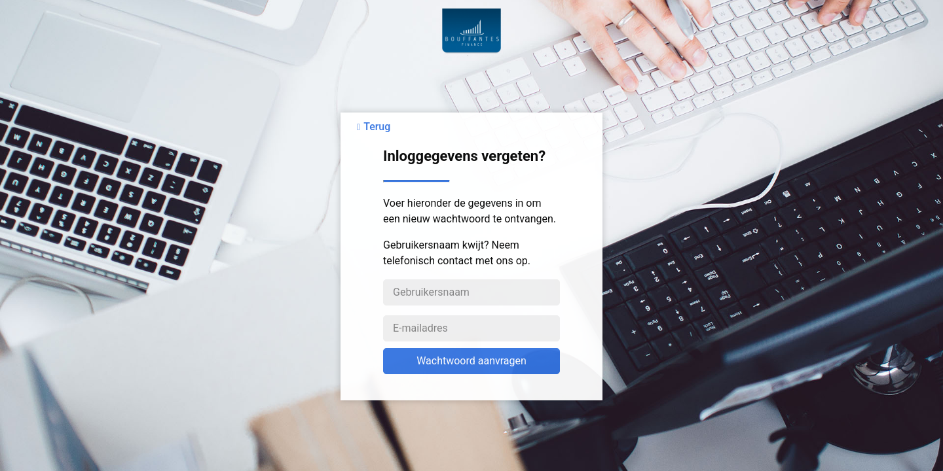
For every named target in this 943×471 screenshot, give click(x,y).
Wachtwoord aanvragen (471, 361)
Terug (376, 126)
